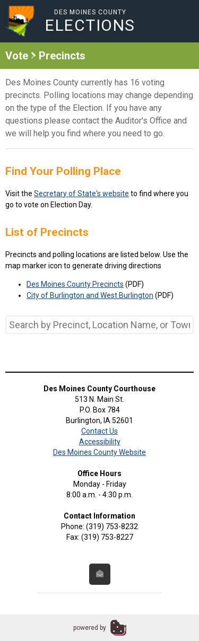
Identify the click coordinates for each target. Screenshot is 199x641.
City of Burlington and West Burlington (90, 295)
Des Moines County (90, 20)
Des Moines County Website (99, 452)
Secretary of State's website (81, 193)
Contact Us (99, 431)
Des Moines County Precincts (75, 284)
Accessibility (99, 441)
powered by (89, 627)
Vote (16, 55)
